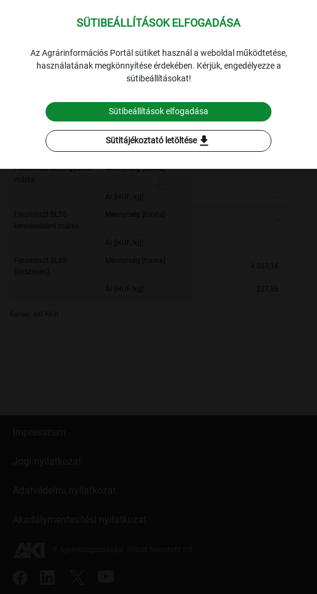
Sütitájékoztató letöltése (158, 141)
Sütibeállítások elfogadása (158, 111)
